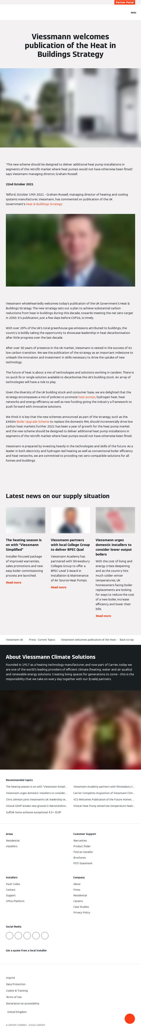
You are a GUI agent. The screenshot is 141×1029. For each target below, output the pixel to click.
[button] (130, 1019)
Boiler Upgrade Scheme (33, 422)
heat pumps (86, 397)
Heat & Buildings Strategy (44, 204)
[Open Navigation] (133, 12)
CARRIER (40, 1025)
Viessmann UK (14, 639)
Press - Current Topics (42, 639)
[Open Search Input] (125, 12)
